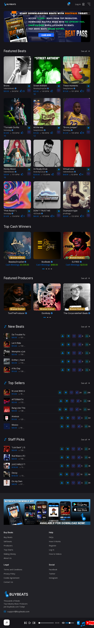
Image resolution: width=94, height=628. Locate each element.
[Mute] (63, 622)
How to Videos (55, 554)
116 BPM (23, 363)
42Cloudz (38, 213)
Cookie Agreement (11, 578)
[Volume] (69, 623)
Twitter (52, 573)
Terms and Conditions (13, 569)
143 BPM (44, 91)
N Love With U (18, 391)
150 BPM (23, 346)
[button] (44, 317)
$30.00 (14, 337)
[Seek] (46, 623)
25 (22, 91)
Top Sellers (16, 383)
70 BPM (23, 394)
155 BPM (14, 133)
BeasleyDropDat (41, 88)
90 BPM (23, 428)
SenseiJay (8, 130)
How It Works (55, 541)
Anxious (15, 416)
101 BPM (74, 91)
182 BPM (44, 133)
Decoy (14, 472)
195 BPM (74, 133)
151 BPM (14, 174)
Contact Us (8, 582)
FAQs (51, 537)
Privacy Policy (9, 573)
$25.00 (14, 354)
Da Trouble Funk (19, 334)
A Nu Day (16, 368)
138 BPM (23, 411)
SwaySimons (69, 88)
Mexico (15, 424)
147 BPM (44, 216)
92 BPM (74, 174)
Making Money (10, 554)
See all (85, 51)
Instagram (53, 578)
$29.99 (14, 450)
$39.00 (14, 411)
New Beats (16, 326)
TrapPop (24, 467)
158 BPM (23, 459)
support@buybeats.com (16, 611)
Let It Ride (16, 343)
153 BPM (74, 216)
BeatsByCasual (40, 172)
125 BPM (23, 419)
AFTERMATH (17, 399)
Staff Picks (16, 439)
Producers (8, 545)
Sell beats (8, 541)
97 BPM (23, 484)
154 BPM (14, 216)
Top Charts (8, 550)
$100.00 (15, 467)
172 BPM (45, 174)
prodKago (67, 213)
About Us (8, 558)
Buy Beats (8, 537)
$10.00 (14, 346)
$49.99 (14, 484)
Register (52, 545)
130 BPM (23, 371)
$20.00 (14, 459)
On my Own (17, 481)
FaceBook (53, 569)
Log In (51, 550)
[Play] (29, 622)
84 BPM (14, 91)
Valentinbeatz (10, 88)
